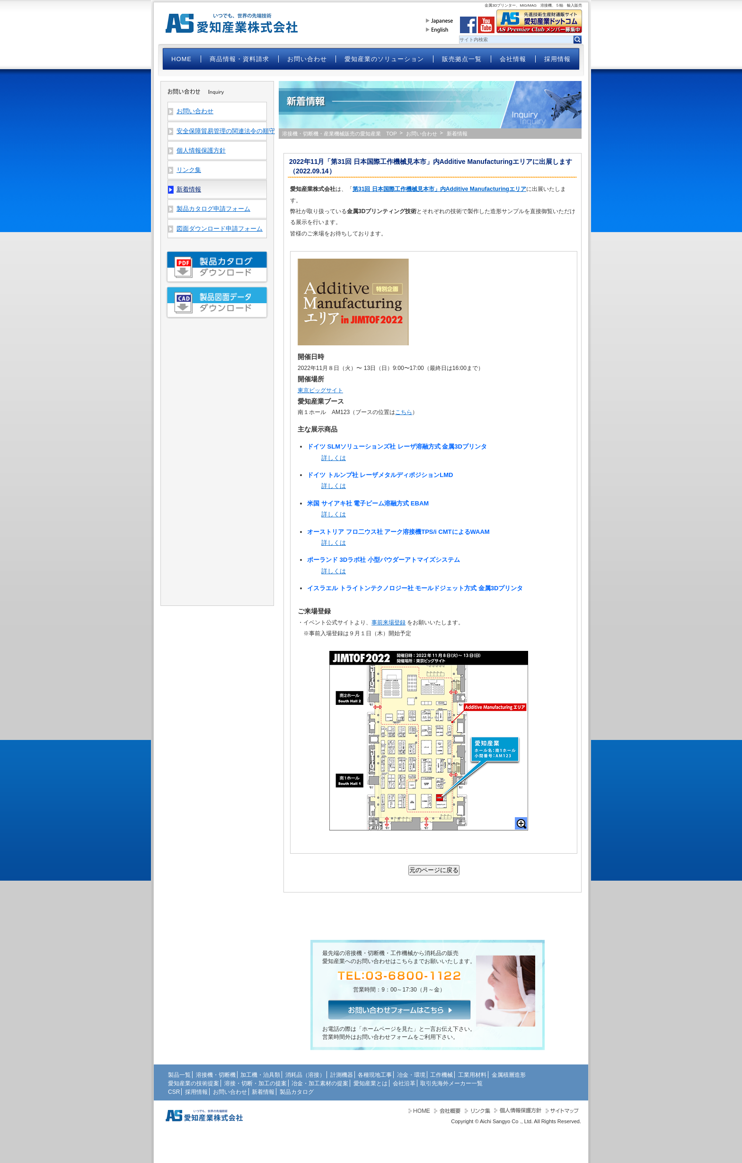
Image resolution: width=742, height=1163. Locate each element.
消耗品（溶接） (305, 1075)
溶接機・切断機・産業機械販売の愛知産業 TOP (339, 133)
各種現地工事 (375, 1075)
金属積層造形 (509, 1075)
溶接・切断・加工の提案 (255, 1083)
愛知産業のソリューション (384, 59)
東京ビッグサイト (320, 390)
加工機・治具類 (260, 1075)
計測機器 (341, 1075)
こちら (403, 412)
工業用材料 (472, 1075)
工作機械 (441, 1075)
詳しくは (333, 457)
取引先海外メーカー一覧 (451, 1083)
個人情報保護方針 (201, 150)
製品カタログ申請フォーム (213, 208)
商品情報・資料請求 (239, 59)
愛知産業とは (370, 1083)
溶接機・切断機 (216, 1075)
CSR (174, 1092)
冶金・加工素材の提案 (320, 1083)
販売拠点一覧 (462, 59)
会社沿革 (404, 1083)
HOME (181, 59)
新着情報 (263, 1092)
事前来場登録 (388, 622)
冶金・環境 (411, 1075)
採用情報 (557, 59)
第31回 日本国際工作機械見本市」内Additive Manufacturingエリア (439, 189)
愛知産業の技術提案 (193, 1083)
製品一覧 (179, 1075)
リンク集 (189, 169)
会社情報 (513, 59)
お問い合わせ (307, 59)
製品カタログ (297, 1092)
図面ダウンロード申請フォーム (220, 228)
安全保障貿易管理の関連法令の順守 (221, 131)
